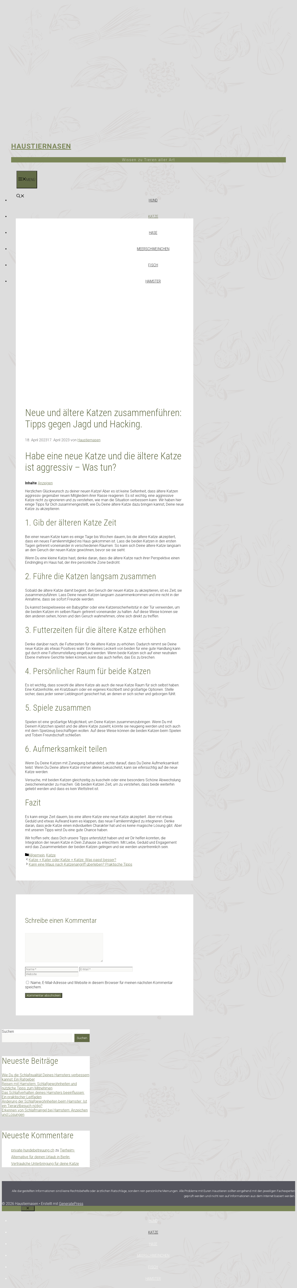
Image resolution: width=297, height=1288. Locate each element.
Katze (153, 216)
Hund (153, 200)
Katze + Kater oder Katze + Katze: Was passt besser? (72, 860)
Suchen (8, 1031)
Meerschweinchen (153, 248)
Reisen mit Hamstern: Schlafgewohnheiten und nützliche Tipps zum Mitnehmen (39, 1086)
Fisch (153, 265)
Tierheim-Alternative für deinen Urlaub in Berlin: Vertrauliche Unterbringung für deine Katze (45, 1157)
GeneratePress (71, 1203)
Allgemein (37, 855)
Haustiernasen (41, 146)
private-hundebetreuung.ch (32, 1150)
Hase (153, 232)
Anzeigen (45, 483)
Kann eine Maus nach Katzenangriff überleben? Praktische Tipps (80, 864)
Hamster (153, 281)
